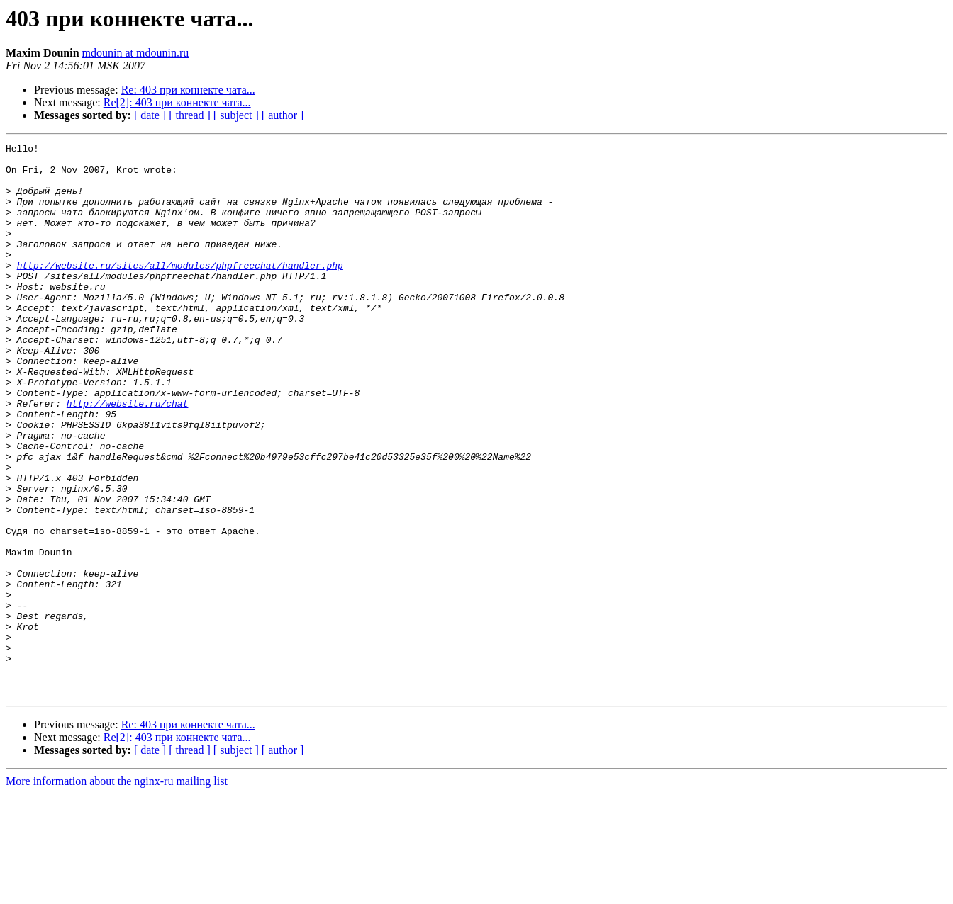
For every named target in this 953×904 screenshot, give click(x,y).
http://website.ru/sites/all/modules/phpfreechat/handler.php (180, 290)
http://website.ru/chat (128, 456)
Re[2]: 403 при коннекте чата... (177, 102)
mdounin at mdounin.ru (135, 53)
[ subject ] (236, 115)
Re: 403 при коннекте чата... (188, 90)
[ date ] (150, 115)
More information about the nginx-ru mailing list (117, 892)
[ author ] (283, 115)
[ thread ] (190, 115)
